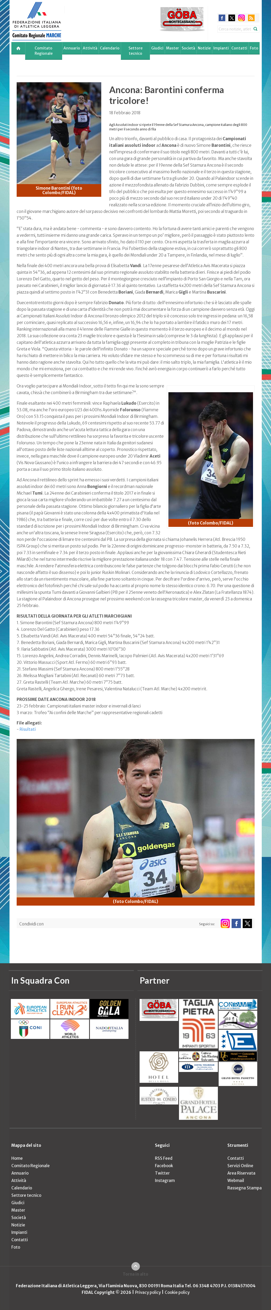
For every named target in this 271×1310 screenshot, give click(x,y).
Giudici (157, 48)
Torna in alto (135, 1274)
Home (17, 1158)
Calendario (110, 48)
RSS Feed (163, 1158)
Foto (254, 48)
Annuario (71, 48)
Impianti (221, 48)
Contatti (239, 48)
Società (188, 48)
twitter (231, 18)
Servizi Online (240, 1165)
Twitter (162, 1173)
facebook (222, 18)
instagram (241, 18)
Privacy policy (148, 1292)
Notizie (204, 48)
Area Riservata (241, 1173)
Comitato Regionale (44, 51)
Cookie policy (177, 1292)
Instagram (165, 1180)
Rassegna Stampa (244, 1187)
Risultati (28, 729)
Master (172, 48)
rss (251, 18)
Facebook (164, 1165)
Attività (90, 48)
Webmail (235, 1180)
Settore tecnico (135, 51)
